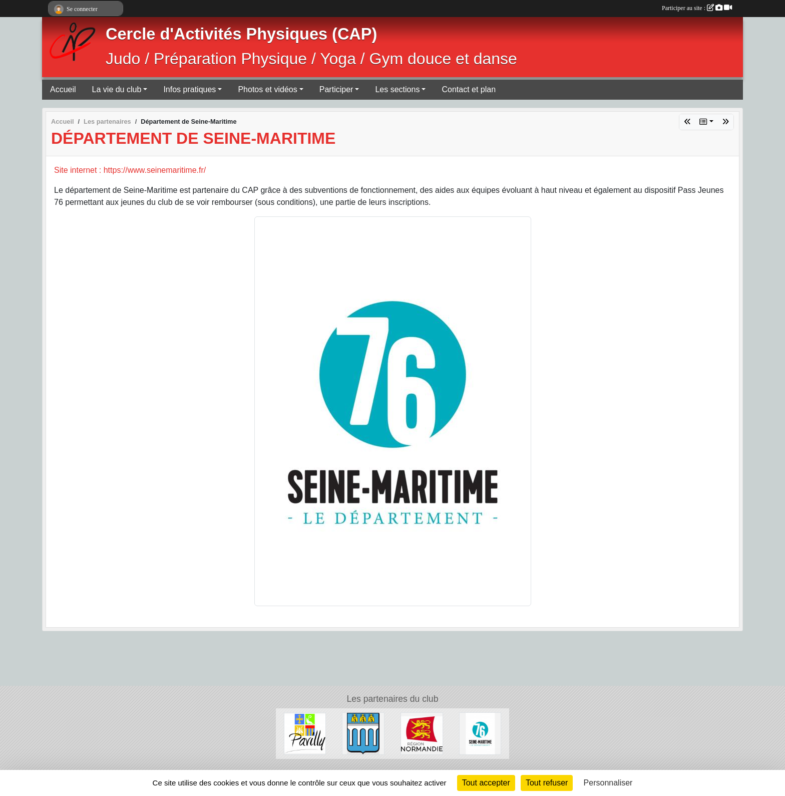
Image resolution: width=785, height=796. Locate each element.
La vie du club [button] (117, 89)
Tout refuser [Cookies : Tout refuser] (547, 782)
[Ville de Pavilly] (305, 733)
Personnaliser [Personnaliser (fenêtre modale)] (608, 782)
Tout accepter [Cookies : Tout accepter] (486, 782)
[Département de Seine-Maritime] (480, 733)
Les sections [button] (397, 89)
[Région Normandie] (422, 733)
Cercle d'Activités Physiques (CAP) (241, 34)
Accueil (63, 89)
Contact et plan (469, 89)
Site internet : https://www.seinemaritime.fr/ (130, 170)
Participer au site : (697, 8)
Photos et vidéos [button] (267, 89)
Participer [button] (336, 89)
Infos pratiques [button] (189, 89)
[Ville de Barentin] (363, 733)
